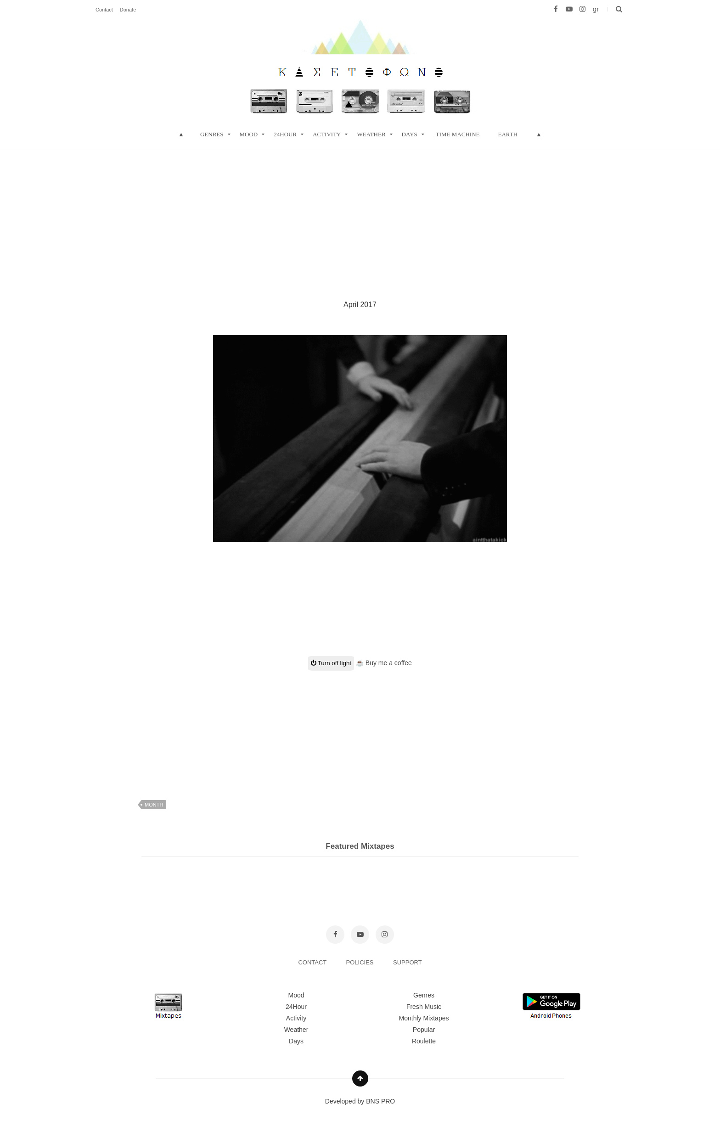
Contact (104, 9)
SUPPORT (407, 962)
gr (596, 9)
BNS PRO (380, 1101)
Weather (371, 134)
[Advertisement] (360, 212)
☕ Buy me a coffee (384, 663)
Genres (212, 134)
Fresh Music (423, 1006)
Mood (296, 995)
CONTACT (313, 962)
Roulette (424, 1041)
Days (409, 134)
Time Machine (458, 134)
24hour (285, 134)
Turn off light (331, 663)
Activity (327, 134)
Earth (508, 134)
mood (249, 134)
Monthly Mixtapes (424, 1018)
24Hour (296, 1006)
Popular (424, 1029)
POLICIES (361, 962)
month (154, 804)
